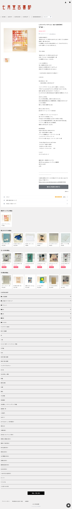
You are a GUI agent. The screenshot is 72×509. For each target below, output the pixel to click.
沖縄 (2, 387)
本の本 (2, 370)
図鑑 (2, 378)
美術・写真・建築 (4, 361)
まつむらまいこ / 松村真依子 (7, 421)
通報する (66, 191)
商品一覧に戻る (36, 493)
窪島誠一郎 (3, 408)
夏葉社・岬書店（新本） (6, 439)
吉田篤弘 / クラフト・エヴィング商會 (9, 404)
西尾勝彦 (3, 400)
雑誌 (2, 391)
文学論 (2, 348)
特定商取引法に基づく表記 (17, 501)
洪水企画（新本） (4, 447)
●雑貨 (2, 318)
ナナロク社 (3, 482)
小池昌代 (3, 413)
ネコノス (2, 477)
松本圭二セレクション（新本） (7, 434)
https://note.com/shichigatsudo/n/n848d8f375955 (52, 182)
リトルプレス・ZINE (5, 326)
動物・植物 (3, 383)
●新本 (2, 309)
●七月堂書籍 (4, 296)
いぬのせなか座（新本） (6, 473)
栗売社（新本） (4, 452)
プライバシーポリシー (6, 501)
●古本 (2, 314)
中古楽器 (3, 395)
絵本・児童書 (4, 331)
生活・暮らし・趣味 (5, 374)
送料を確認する (52, 33)
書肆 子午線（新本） (5, 443)
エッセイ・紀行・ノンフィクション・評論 (9, 344)
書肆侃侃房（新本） (5, 465)
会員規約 (27, 501)
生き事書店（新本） (5, 456)
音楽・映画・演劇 (4, 357)
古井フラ (3, 417)
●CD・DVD (3, 322)
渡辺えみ (3, 426)
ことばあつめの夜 (5, 486)
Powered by (36, 506)
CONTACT (25, 16)
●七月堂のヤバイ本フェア (7, 301)
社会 (2, 352)
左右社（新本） (4, 469)
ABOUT (10, 16)
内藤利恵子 (3, 430)
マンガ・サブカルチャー (6, 365)
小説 (2, 339)
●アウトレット (4, 305)
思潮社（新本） (4, 460)
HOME (3, 16)
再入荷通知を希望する (53, 187)
